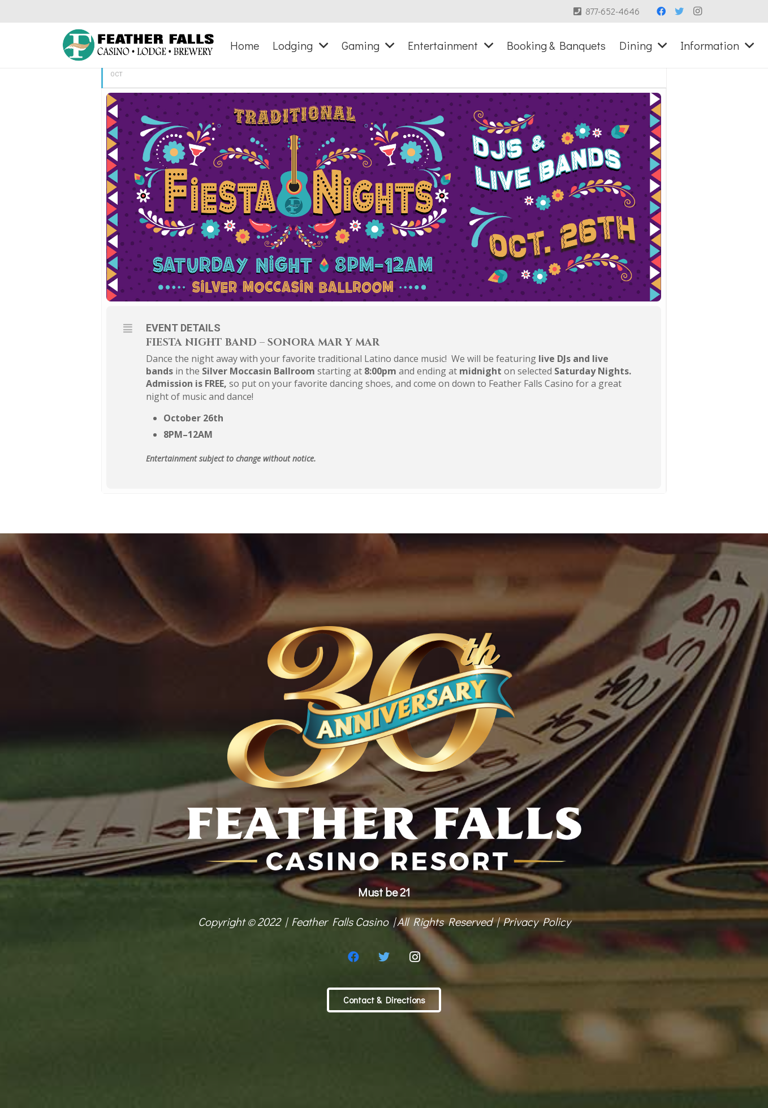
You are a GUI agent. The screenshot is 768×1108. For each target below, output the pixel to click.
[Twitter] (679, 11)
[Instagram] (697, 11)
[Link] (138, 45)
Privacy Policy (537, 921)
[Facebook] (661, 11)
